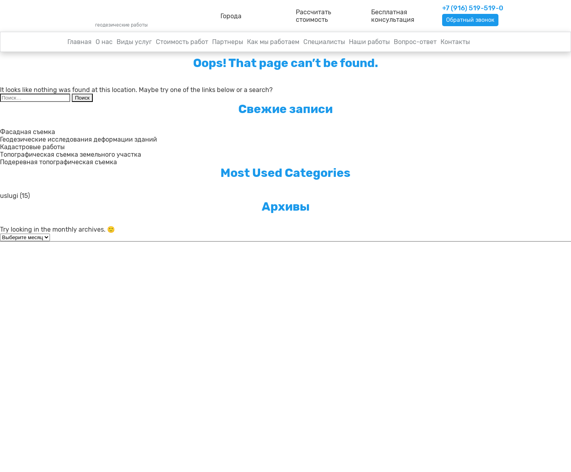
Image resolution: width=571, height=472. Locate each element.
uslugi (9, 196)
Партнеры (227, 42)
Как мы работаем (273, 42)
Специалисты (324, 42)
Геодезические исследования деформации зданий (78, 140)
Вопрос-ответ (415, 42)
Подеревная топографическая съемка (58, 163)
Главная (79, 42)
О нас (104, 42)
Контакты (455, 42)
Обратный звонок (473, 20)
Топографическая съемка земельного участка (70, 155)
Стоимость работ (182, 42)
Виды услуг (134, 42)
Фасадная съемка (27, 132)
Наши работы (369, 42)
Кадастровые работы (32, 148)
